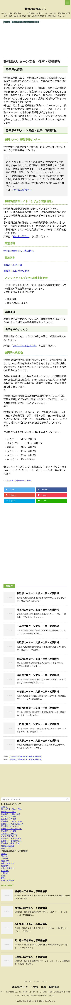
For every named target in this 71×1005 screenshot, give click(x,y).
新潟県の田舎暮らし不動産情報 (31, 908)
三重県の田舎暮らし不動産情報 (31, 957)
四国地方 (5, 871)
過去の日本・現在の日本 (11, 809)
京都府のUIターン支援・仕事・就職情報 (38, 691)
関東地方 (5, 861)
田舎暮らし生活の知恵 (10, 843)
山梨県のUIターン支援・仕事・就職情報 (25, 757)
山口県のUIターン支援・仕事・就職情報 (38, 724)
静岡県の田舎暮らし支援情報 (18, 250)
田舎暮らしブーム (8, 812)
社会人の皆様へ (21, 236)
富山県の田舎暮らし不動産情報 (31, 940)
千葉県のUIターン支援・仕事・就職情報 (38, 626)
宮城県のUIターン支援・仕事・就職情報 (38, 659)
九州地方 (5, 873)
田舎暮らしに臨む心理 (10, 814)
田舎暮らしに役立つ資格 (16, 270)
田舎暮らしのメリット (10, 826)
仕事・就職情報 (7, 880)
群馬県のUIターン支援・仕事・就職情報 (38, 740)
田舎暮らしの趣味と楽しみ (12, 824)
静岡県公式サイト (23, 189)
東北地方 (5, 856)
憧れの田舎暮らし (35, 9)
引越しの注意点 (7, 846)
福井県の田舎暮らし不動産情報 (31, 891)
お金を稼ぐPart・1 (9, 834)
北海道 (4, 854)
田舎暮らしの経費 (8, 831)
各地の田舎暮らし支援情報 (14, 851)
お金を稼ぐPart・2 (9, 836)
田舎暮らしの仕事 (12, 265)
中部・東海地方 (7, 863)
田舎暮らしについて (11, 804)
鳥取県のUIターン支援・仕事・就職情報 (38, 642)
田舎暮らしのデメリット (11, 829)
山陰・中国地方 (7, 868)
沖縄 (3, 876)
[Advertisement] (35, 40)
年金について (6, 848)
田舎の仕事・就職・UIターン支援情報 (18, 480)
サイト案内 (28, 981)
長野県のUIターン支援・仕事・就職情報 (38, 593)
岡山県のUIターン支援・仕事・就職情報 (38, 675)
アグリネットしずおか (24, 345)
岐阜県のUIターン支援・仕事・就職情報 (38, 609)
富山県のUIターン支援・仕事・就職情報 (38, 708)
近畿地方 (5, 866)
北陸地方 (5, 859)
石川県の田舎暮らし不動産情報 (31, 924)
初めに (4, 807)
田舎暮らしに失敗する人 (11, 841)
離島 (3, 878)
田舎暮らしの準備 (8, 817)
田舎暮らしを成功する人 (11, 838)
